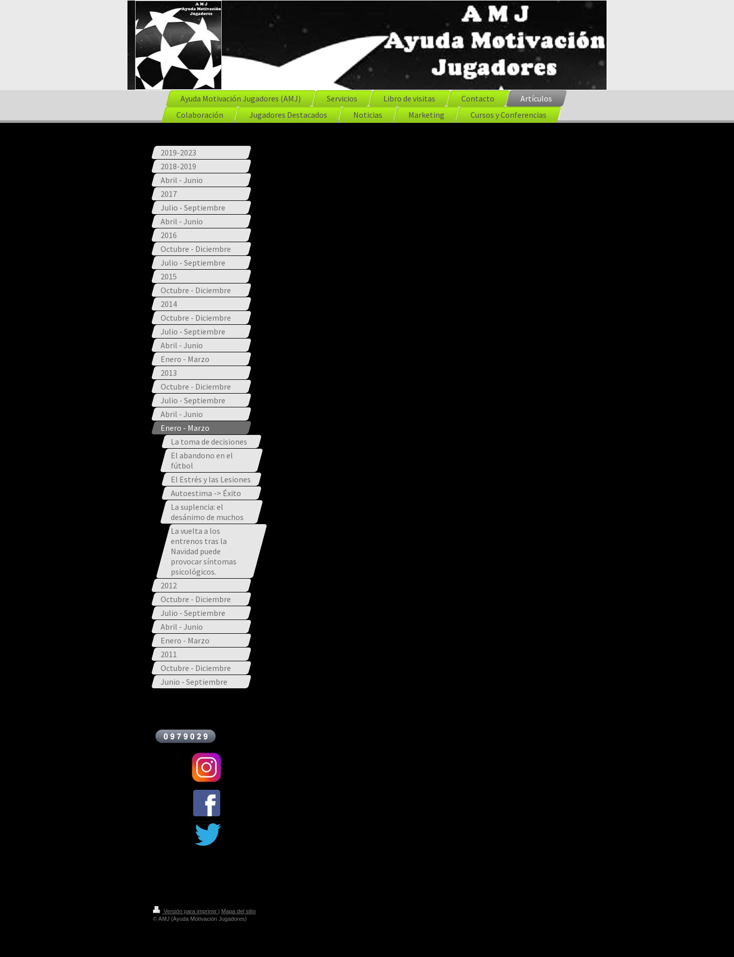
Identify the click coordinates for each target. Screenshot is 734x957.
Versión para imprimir (185, 911)
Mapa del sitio (238, 911)
